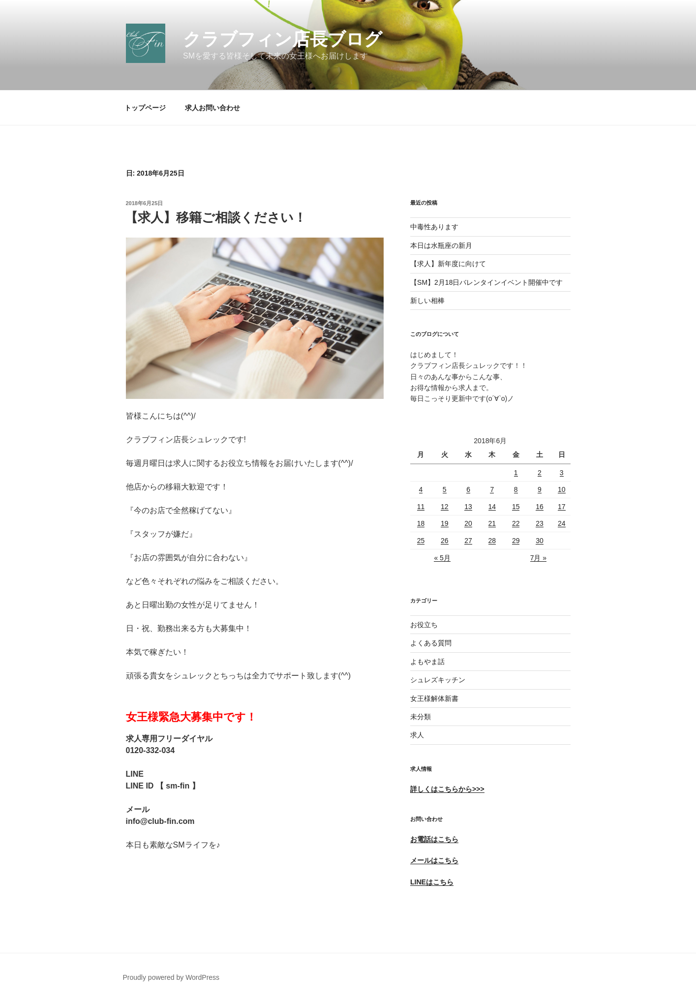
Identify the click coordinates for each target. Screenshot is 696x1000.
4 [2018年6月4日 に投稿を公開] (421, 489)
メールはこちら (434, 860)
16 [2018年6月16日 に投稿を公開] (540, 507)
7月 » (538, 558)
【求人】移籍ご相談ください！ (215, 217)
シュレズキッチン (437, 680)
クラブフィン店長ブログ (282, 39)
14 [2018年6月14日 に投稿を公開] (492, 507)
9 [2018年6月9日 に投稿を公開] (540, 489)
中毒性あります (434, 227)
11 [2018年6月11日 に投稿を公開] (421, 507)
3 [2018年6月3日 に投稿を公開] (562, 473)
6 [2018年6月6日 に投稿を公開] (468, 489)
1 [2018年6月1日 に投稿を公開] (516, 473)
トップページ (145, 108)
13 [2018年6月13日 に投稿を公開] (468, 507)
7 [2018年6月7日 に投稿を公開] (492, 489)
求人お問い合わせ (212, 108)
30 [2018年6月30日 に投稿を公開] (540, 541)
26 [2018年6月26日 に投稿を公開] (445, 541)
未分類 (420, 717)
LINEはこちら (432, 882)
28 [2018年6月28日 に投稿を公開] (492, 541)
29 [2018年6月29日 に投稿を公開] (516, 541)
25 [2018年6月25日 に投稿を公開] (421, 541)
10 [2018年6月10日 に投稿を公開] (562, 489)
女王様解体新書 (434, 698)
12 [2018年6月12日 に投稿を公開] (445, 507)
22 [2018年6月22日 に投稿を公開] (516, 523)
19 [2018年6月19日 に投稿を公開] (445, 523)
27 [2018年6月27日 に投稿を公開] (468, 541)
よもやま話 (427, 662)
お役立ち (424, 625)
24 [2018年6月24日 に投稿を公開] (562, 523)
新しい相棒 (427, 300)
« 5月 (442, 558)
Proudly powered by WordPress (171, 977)
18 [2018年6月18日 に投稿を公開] (421, 523)
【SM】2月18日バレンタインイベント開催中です (486, 282)
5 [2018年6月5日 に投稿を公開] (445, 489)
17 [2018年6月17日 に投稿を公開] (562, 507)
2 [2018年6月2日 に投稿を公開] (540, 473)
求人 (417, 735)
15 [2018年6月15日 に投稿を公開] (516, 507)
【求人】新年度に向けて (448, 264)
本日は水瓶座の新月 (441, 245)
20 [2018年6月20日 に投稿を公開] (468, 523)
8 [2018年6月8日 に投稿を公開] (516, 489)
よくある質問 (431, 643)
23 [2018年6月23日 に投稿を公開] (540, 523)
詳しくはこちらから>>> (447, 789)
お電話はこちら (434, 839)
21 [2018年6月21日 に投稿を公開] (492, 523)
